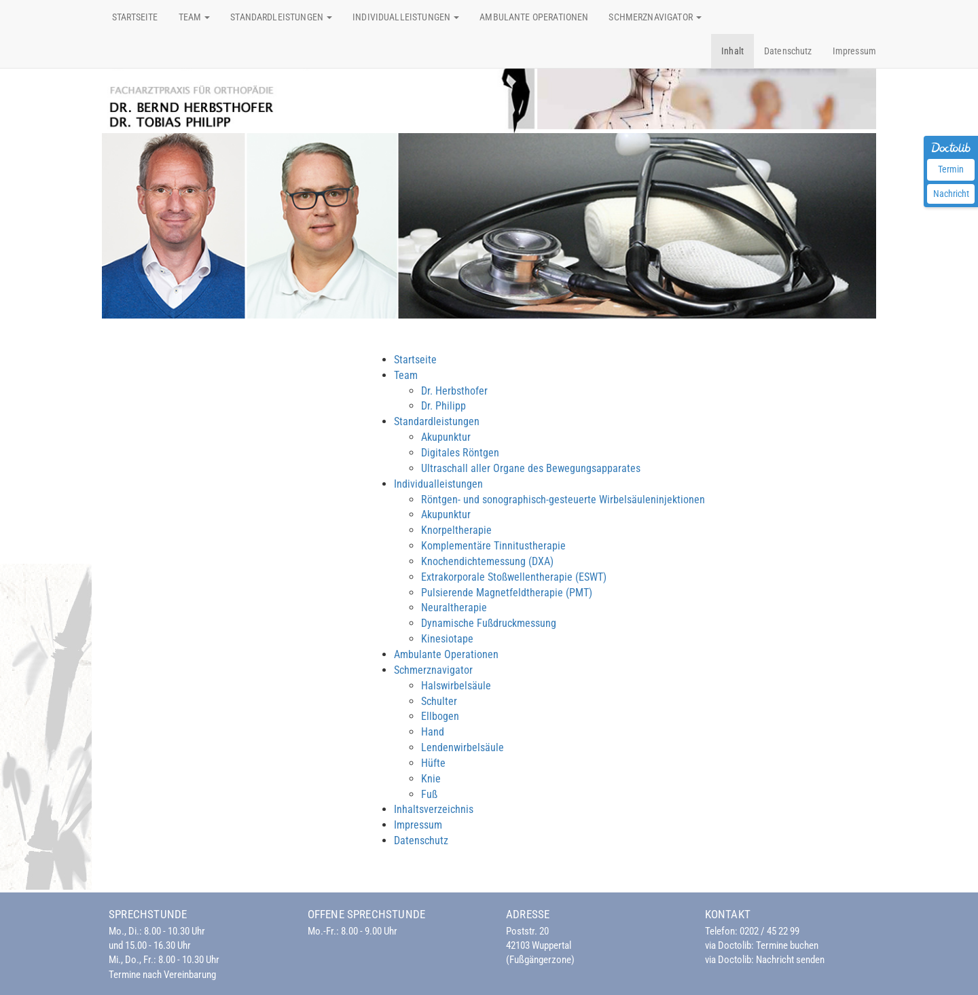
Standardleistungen (436, 421)
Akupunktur (446, 437)
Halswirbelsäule (456, 685)
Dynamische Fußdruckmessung (488, 623)
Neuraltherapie (454, 607)
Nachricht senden (790, 960)
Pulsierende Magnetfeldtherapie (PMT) (506, 592)
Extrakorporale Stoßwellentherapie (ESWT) (513, 577)
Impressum (854, 51)
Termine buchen (787, 945)
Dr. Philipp (443, 405)
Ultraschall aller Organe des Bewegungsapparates (530, 468)
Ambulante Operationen (533, 17)
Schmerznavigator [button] (655, 17)
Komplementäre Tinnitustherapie (493, 545)
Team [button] (195, 17)
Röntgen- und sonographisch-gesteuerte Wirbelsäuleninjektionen (563, 499)
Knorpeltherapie (456, 530)
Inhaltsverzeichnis (433, 809)
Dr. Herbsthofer (454, 390)
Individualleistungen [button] (405, 17)
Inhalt (732, 51)
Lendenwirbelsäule (462, 747)
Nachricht (951, 193)
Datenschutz (788, 51)
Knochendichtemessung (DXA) (487, 561)
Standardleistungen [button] (281, 17)
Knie (431, 778)
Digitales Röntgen (460, 452)
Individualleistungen (438, 483)
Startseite (135, 17)
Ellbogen (440, 716)
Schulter (439, 701)
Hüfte (433, 763)
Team (406, 375)
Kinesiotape (447, 638)
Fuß (429, 794)
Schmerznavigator (433, 670)
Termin (951, 169)
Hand (432, 731)
